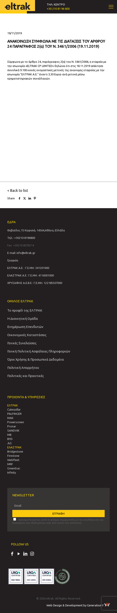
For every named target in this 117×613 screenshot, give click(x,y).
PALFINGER (14, 413)
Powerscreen (15, 422)
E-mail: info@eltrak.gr (21, 252)
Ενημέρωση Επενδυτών (25, 327)
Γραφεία (12, 260)
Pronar (11, 426)
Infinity (11, 472)
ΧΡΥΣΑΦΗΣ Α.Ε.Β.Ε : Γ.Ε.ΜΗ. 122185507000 (34, 282)
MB (9, 434)
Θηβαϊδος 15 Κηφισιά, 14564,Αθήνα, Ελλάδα (36, 230)
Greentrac (13, 468)
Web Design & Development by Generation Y (78, 605)
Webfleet (13, 459)
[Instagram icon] (32, 554)
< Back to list (17, 190)
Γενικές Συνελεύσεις (22, 343)
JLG (9, 443)
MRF (10, 464)
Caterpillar (14, 409)
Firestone (13, 455)
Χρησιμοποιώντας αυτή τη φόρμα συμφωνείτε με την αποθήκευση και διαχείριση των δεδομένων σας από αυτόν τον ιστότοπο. (57, 521)
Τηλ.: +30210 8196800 (21, 237)
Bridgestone (15, 451)
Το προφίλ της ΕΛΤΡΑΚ (24, 310)
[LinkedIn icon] (25, 554)
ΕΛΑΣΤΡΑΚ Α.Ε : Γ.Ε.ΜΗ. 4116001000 (30, 275)
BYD (10, 438)
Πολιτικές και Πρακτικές (25, 376)
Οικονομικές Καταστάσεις (26, 335)
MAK (10, 417)
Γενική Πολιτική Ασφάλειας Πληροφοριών (38, 351)
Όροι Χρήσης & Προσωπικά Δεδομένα (35, 359)
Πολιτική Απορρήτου (23, 367)
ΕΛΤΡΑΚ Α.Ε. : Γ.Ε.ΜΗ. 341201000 (28, 267)
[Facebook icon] (12, 554)
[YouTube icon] (18, 554)
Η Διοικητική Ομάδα (22, 318)
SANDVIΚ (13, 430)
